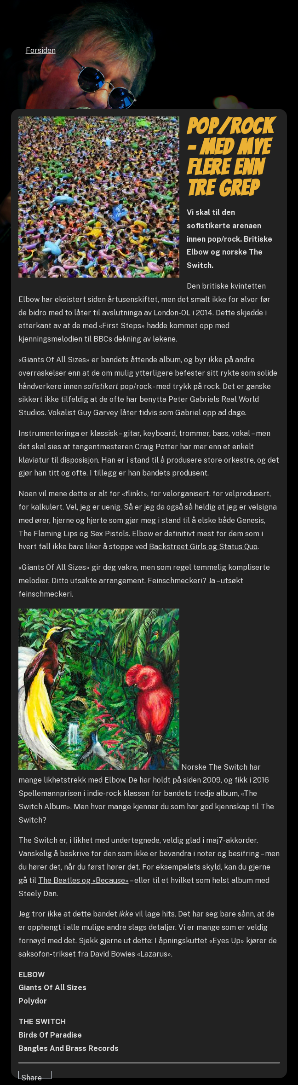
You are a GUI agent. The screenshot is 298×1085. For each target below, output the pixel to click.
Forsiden (41, 50)
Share (31, 1076)
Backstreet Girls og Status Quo (203, 546)
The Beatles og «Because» (83, 880)
